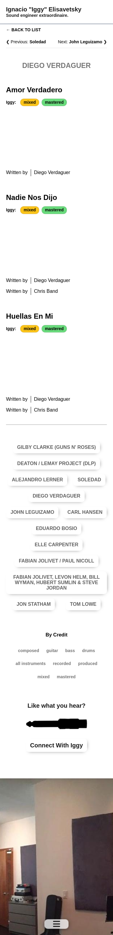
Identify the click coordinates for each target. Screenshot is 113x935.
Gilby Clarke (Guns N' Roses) (56, 447)
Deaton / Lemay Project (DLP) (56, 463)
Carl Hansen (84, 512)
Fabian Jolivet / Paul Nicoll (56, 560)
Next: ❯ (82, 41)
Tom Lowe (83, 604)
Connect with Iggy (56, 745)
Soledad (89, 479)
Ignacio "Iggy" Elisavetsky (43, 9)
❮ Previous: (26, 41)
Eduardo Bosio (56, 528)
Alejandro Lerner (37, 479)
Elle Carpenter (56, 544)
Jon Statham (34, 604)
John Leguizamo (32, 512)
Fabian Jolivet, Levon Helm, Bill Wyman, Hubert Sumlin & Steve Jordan (56, 582)
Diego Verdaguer (56, 495)
